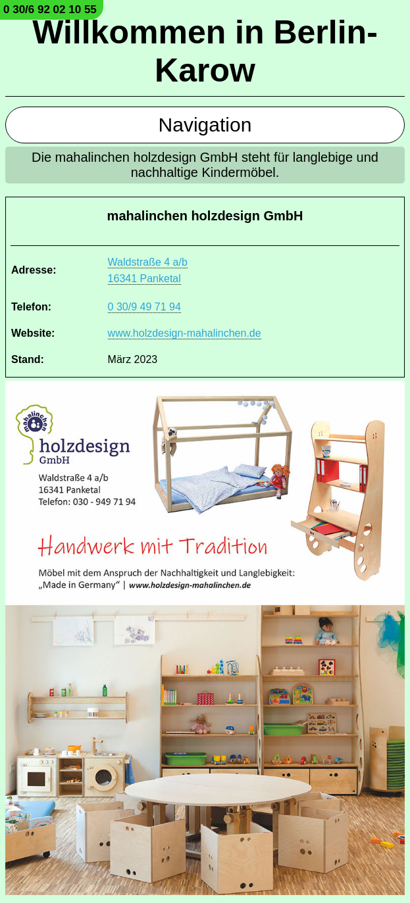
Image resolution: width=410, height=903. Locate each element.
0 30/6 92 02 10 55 (50, 9)
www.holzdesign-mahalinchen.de (184, 333)
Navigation (205, 124)
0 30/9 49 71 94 (144, 306)
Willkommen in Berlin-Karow (205, 51)
